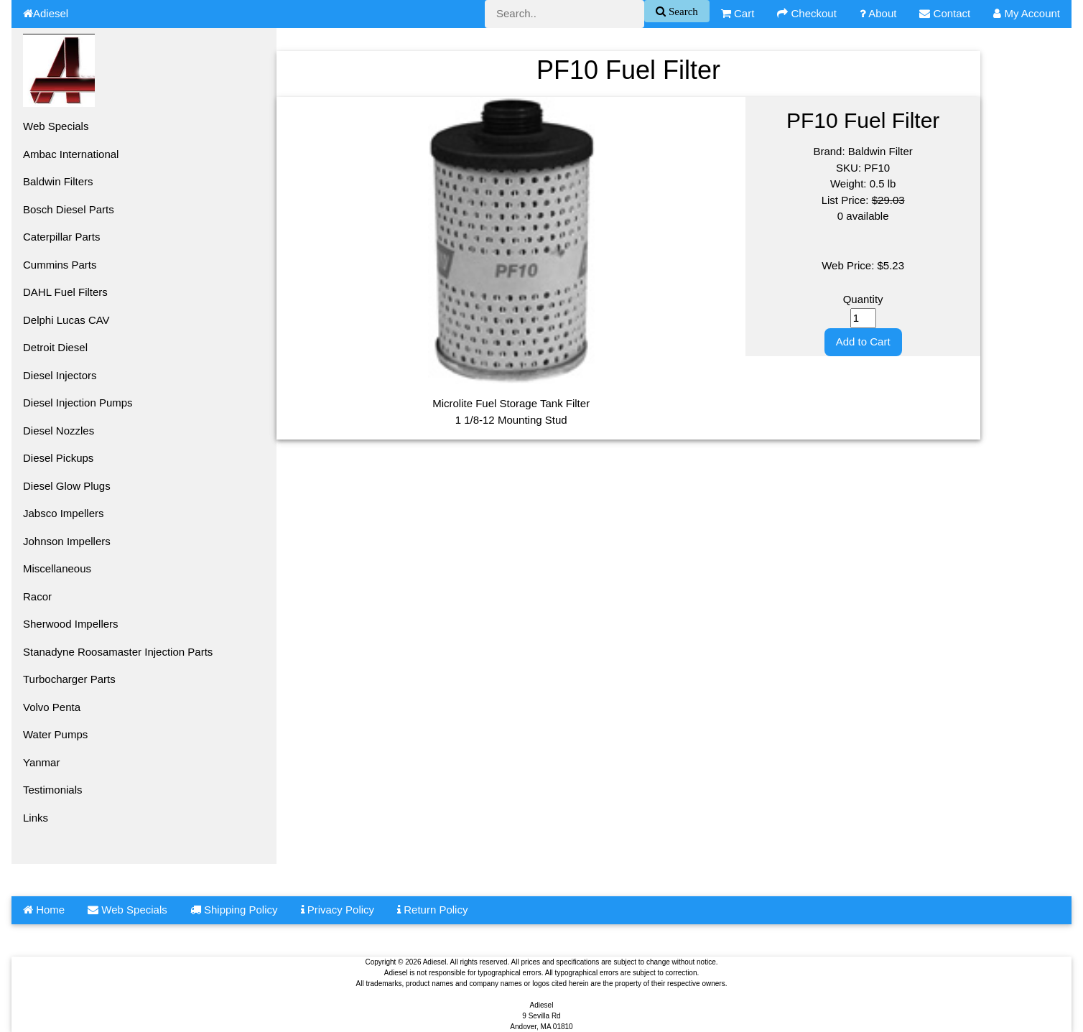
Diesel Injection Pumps (78, 402)
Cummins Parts (60, 265)
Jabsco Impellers (63, 513)
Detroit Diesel (55, 347)
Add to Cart (863, 341)
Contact (944, 13)
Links (35, 818)
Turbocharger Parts (69, 679)
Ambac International (70, 154)
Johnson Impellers (67, 541)
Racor (37, 596)
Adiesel (45, 13)
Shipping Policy (234, 909)
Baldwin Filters (58, 181)
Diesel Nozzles (58, 430)
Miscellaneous (57, 568)
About (878, 13)
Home (44, 909)
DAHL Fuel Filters (65, 292)
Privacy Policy (338, 909)
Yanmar (41, 762)
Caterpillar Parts (62, 237)
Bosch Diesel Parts (68, 209)
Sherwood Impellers (70, 624)
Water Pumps (55, 734)
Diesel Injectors (60, 375)
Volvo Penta (51, 707)
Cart (738, 13)
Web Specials (55, 126)
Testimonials (53, 790)
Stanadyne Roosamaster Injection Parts (118, 652)
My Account (1026, 13)
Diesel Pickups (58, 458)
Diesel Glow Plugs (67, 486)
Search (682, 11)
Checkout (807, 13)
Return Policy (432, 909)
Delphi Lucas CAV (66, 320)
